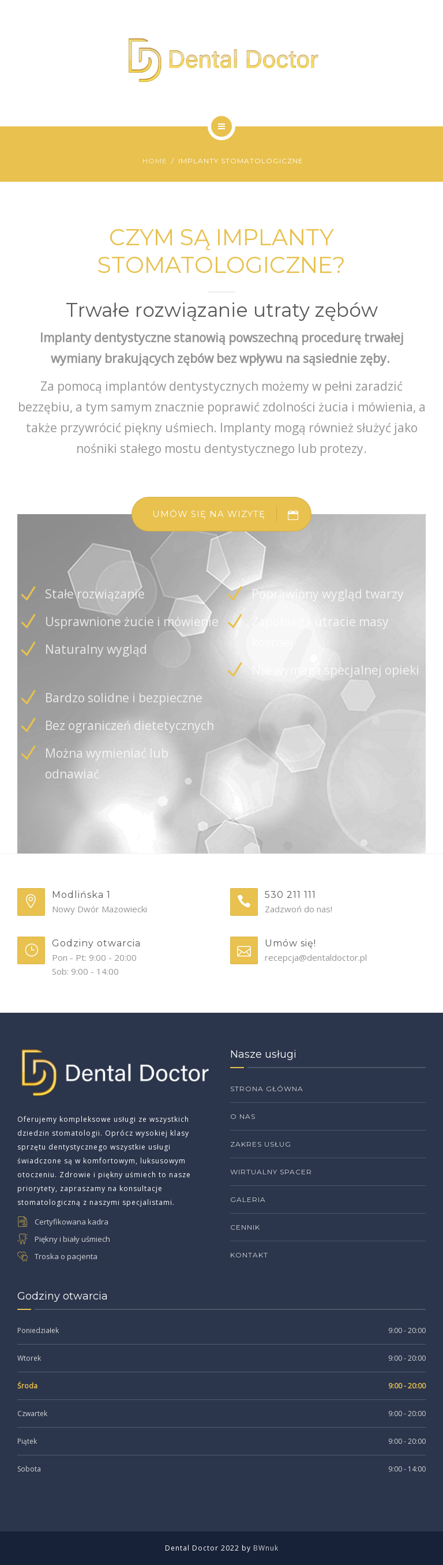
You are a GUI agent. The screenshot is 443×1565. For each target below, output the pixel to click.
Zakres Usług (260, 1144)
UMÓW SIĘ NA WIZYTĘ (231, 514)
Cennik (245, 1227)
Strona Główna (266, 1088)
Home (154, 160)
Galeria (248, 1199)
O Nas (243, 1116)
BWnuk (266, 1548)
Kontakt (249, 1254)
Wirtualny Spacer (271, 1171)
